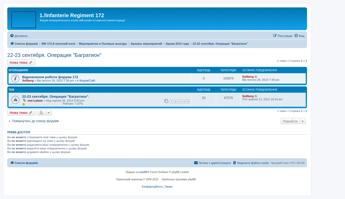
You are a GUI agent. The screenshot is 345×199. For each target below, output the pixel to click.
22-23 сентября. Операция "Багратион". (55, 96)
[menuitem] (18, 36)
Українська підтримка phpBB (179, 179)
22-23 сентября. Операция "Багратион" (54, 55)
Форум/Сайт (87, 80)
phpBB (143, 172)
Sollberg (28, 80)
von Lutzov (35, 100)
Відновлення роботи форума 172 (50, 77)
